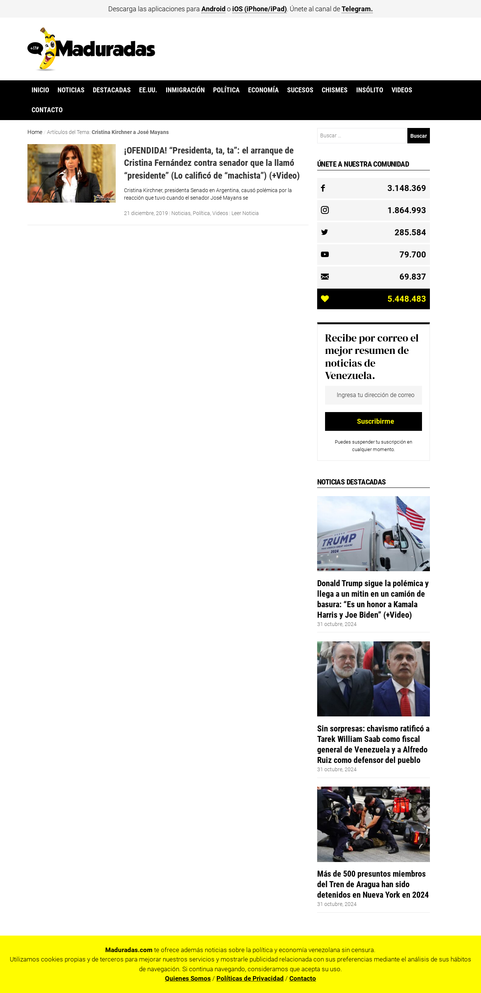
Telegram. (357, 9)
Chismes (335, 90)
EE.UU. (148, 90)
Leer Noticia (245, 213)
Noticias (71, 90)
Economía (263, 90)
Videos (402, 90)
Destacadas (112, 90)
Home (34, 132)
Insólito (369, 90)
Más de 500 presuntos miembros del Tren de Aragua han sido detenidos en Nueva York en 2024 (373, 884)
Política (226, 90)
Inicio (40, 90)
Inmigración (185, 90)
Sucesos (300, 90)
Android (213, 9)
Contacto (47, 110)
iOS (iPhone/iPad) (259, 9)
